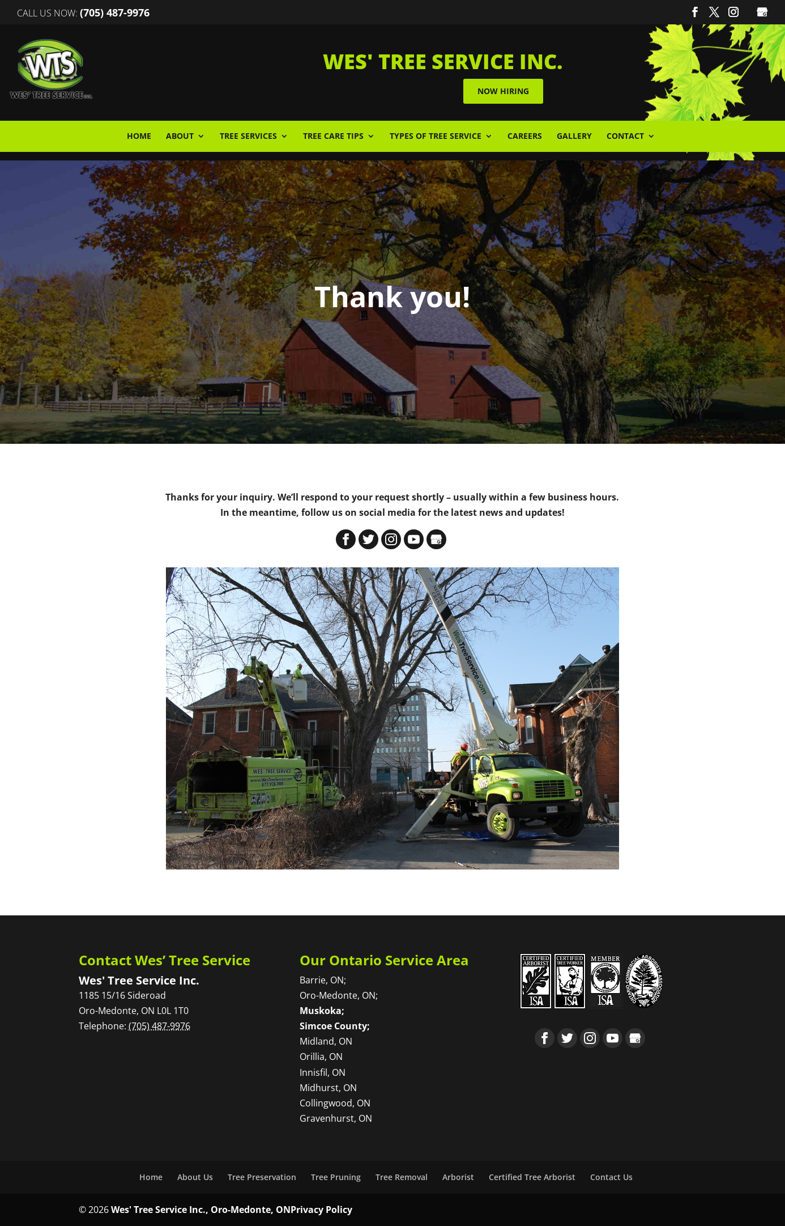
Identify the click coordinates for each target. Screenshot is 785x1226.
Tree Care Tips (333, 136)
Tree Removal (402, 1177)
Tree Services (248, 136)
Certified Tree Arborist (532, 1177)
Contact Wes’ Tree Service (164, 960)
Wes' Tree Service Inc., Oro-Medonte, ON (201, 1209)
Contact (625, 136)
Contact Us (611, 1177)
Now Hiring (508, 91)
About (180, 136)
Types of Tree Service (435, 136)
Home (139, 136)
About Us (195, 1177)
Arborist (458, 1177)
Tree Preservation (262, 1177)
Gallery (574, 136)
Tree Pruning (336, 1177)
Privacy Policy (321, 1209)
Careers (524, 136)
